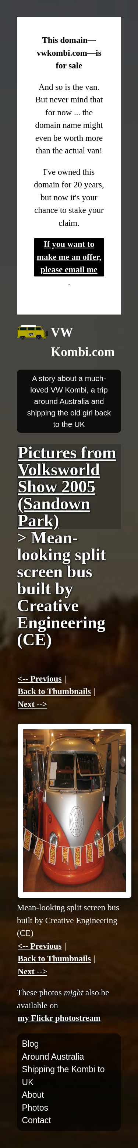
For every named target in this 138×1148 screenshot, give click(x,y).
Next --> (32, 704)
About (33, 1095)
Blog (30, 1044)
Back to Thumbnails (54, 691)
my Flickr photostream (59, 1018)
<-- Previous (39, 678)
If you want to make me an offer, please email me (69, 257)
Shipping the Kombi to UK (63, 1075)
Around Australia (53, 1057)
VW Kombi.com (83, 342)
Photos (35, 1108)
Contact (36, 1120)
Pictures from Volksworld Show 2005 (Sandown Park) (67, 486)
